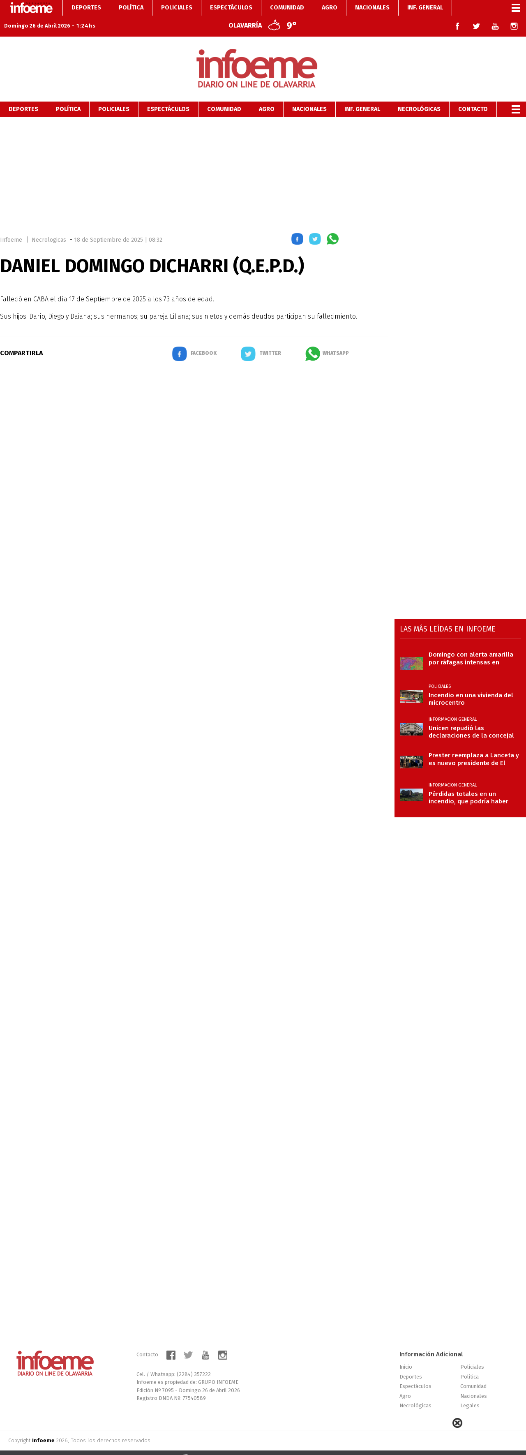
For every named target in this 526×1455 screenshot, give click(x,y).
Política (68, 94)
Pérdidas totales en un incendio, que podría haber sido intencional (468, 783)
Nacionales (309, 94)
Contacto (473, 94)
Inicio (405, 1352)
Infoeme (11, 225)
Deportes (23, 94)
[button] (297, 226)
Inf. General (362, 94)
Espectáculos (168, 94)
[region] (263, 159)
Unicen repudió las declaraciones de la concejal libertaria (471, 717)
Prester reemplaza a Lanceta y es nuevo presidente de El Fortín (474, 744)
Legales (470, 1391)
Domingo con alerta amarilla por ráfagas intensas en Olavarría (471, 643)
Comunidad (224, 94)
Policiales (113, 94)
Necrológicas (419, 94)
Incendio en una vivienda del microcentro (471, 684)
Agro (267, 94)
